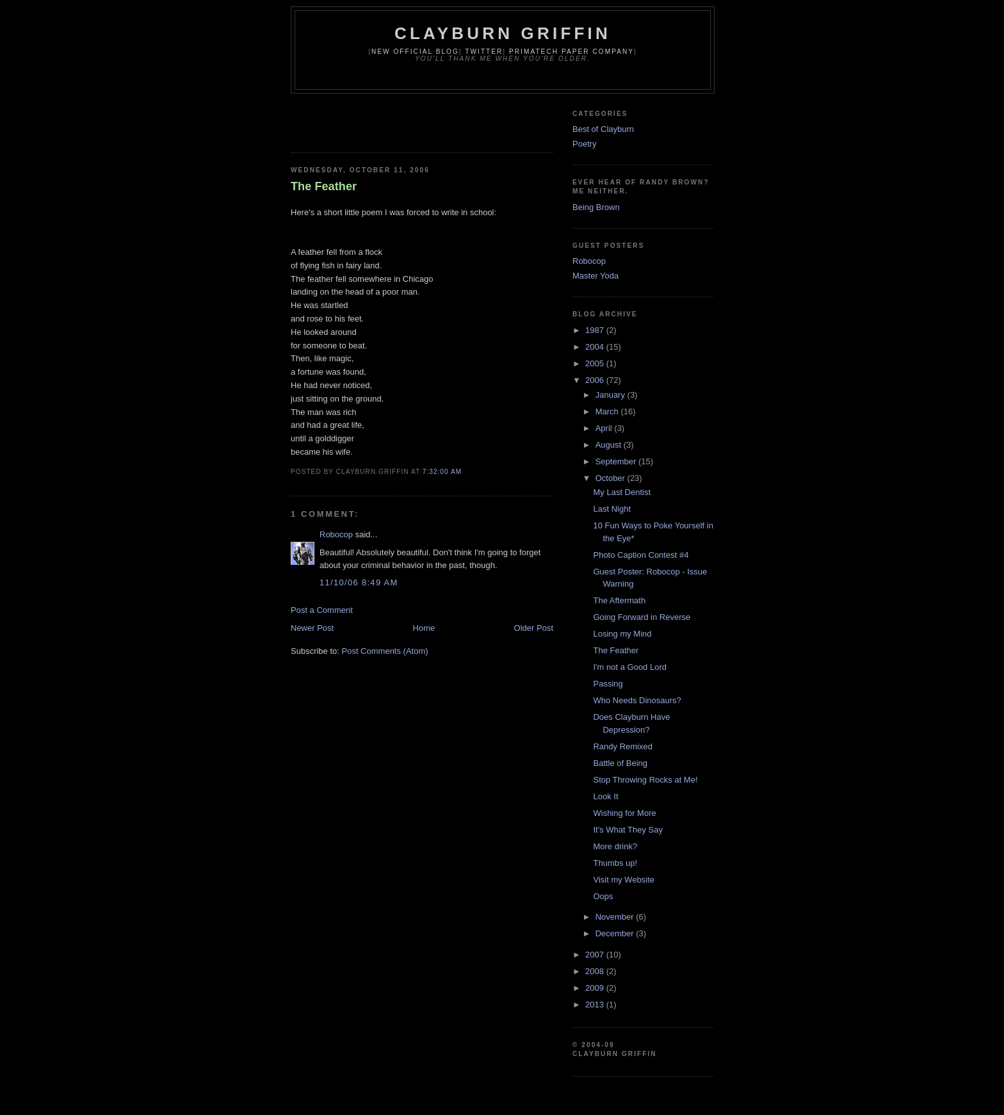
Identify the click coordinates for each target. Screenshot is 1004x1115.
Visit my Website (623, 879)
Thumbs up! (615, 863)
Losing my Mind (622, 634)
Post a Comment (322, 610)
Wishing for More (624, 813)
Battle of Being (620, 763)
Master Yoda (595, 276)
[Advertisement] (440, 119)
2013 (595, 1004)
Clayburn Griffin (502, 33)
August (609, 445)
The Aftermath (619, 600)
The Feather (324, 186)
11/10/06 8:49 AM (359, 582)
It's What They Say (627, 829)
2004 (595, 347)
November (615, 917)
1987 (595, 330)
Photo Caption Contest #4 (640, 555)
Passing (607, 683)
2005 (595, 363)
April (605, 428)
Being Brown (596, 207)
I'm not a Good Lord (630, 667)
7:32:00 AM (442, 471)
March (608, 411)
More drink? (615, 846)
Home (424, 628)
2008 (595, 971)
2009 (595, 988)
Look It (605, 796)
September (616, 461)
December (615, 933)
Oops (603, 896)
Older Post (533, 628)
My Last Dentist (622, 492)
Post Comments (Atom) (385, 651)
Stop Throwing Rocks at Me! (645, 780)
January (611, 395)
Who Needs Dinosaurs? (637, 700)
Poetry (584, 144)
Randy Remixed (622, 746)
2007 (595, 954)
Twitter (484, 51)
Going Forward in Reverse (641, 617)
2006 (595, 380)
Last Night (612, 509)
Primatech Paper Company (571, 51)
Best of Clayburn (603, 129)
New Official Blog (415, 51)
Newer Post (312, 628)
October (611, 478)
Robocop (336, 534)
